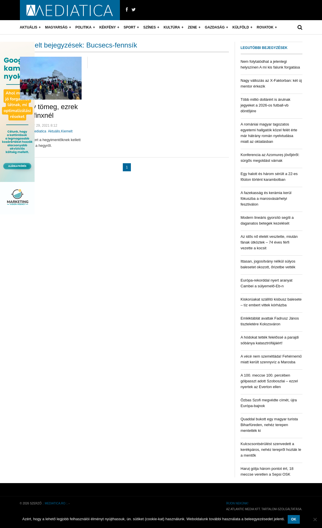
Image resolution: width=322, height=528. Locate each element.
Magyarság (56, 27)
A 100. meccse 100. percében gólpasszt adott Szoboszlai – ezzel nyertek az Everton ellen (269, 381)
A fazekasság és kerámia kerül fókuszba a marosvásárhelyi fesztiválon (266, 198)
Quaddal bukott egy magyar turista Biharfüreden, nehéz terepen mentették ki (269, 425)
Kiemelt (67, 131)
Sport (129, 27)
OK (293, 519)
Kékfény (107, 27)
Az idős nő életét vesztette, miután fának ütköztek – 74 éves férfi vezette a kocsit (269, 242)
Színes (149, 27)
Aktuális (28, 27)
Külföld (240, 27)
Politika (83, 27)
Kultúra (171, 27)
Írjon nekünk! (237, 503)
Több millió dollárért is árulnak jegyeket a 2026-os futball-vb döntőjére (266, 105)
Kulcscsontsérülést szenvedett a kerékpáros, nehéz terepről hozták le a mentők (271, 449)
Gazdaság (215, 27)
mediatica (38, 131)
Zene (192, 27)
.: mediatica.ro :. (55, 503)
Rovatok (265, 27)
